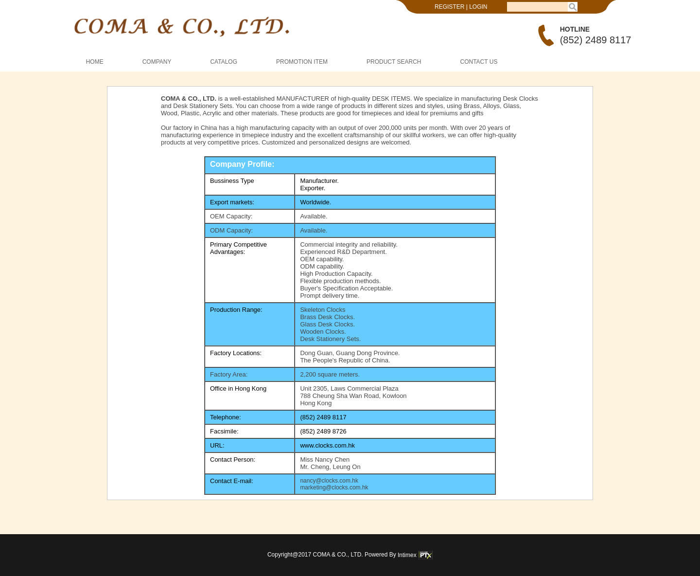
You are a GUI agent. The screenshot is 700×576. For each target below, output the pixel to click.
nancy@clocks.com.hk (329, 480)
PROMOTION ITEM (302, 61)
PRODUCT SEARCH (394, 61)
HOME (95, 61)
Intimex (415, 555)
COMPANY (157, 61)
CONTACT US (479, 61)
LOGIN (478, 6)
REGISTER (449, 6)
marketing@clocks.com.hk (334, 487)
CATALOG (223, 61)
